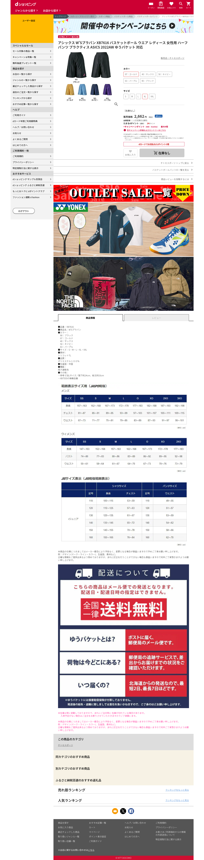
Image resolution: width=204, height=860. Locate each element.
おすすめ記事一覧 (97, 822)
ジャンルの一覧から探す (24, 80)
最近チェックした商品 (68, 831)
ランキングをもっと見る (177, 789)
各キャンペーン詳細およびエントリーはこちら (146, 130)
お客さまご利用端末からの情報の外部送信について (171, 833)
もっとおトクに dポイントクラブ (29, 191)
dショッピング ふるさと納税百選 (29, 185)
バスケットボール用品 (123, 16)
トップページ (60, 16)
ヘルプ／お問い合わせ (23, 127)
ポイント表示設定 (97, 836)
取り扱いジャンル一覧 (68, 836)
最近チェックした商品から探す (28, 86)
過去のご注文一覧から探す (25, 92)
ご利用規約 (18, 156)
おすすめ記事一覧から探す (25, 104)
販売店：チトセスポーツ (172, 57)
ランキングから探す (22, 98)
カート (92, 827)
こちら (91, 849)
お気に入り (130, 154)
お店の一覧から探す (22, 74)
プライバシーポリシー (23, 162)
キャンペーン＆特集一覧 (24, 56)
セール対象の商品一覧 (23, 50)
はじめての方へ (20, 145)
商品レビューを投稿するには (175, 179)
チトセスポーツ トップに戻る (175, 163)
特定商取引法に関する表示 (25, 168)
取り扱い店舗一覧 (66, 841)
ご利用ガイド (19, 115)
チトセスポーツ (65, 745)
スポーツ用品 (104, 16)
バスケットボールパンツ (147, 16)
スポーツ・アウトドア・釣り (82, 16)
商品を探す (63, 822)
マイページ (94, 831)
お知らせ (17, 133)
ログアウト (23, 211)
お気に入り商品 (65, 827)
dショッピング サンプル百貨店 (27, 179)
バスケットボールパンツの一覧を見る (170, 170)
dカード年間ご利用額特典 (25, 121)
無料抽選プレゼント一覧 (24, 63)
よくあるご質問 (20, 139)
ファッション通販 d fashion (26, 197)
